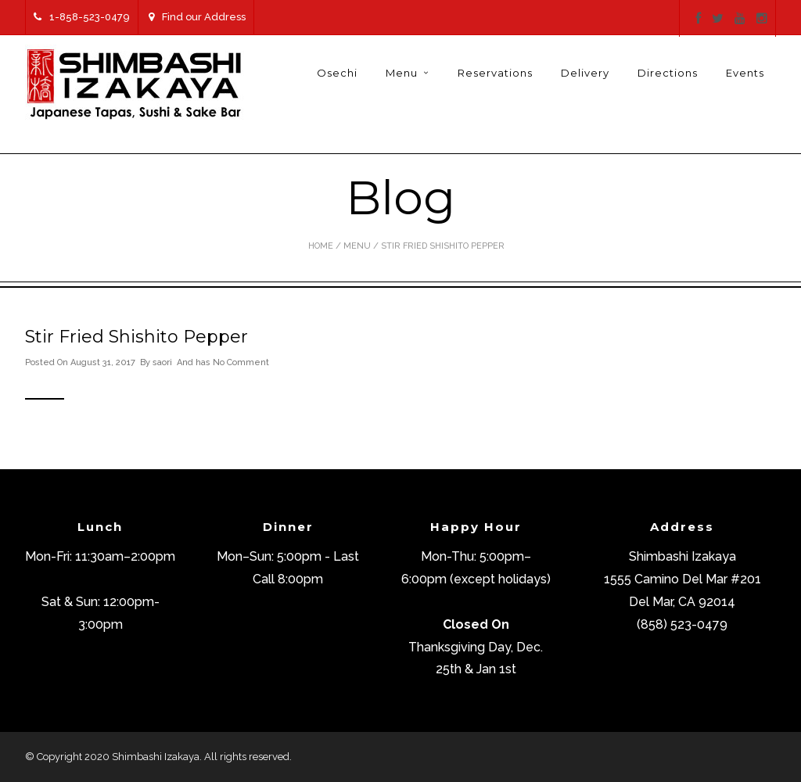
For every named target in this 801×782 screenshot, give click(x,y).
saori (162, 362)
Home (320, 246)
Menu (402, 72)
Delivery (585, 72)
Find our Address (197, 17)
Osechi (337, 72)
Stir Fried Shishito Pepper (136, 336)
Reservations (495, 72)
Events (745, 72)
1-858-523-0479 (82, 17)
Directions (668, 72)
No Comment (241, 362)
